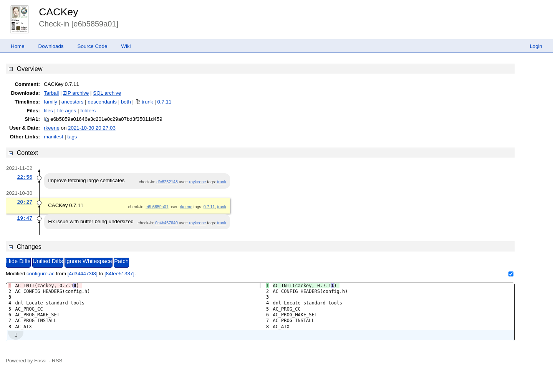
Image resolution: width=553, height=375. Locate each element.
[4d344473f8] (83, 273)
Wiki (126, 46)
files (48, 110)
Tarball (51, 93)
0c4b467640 (166, 222)
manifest (53, 137)
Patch (121, 261)
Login (536, 46)
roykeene (197, 181)
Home (18, 46)
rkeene (52, 128)
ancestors (72, 102)
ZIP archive (76, 93)
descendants (102, 102)
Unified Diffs (48, 261)
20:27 (24, 202)
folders (88, 110)
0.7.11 (164, 102)
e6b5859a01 (157, 206)
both (126, 102)
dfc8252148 (167, 181)
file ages (66, 110)
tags (72, 137)
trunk (147, 102)
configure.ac (40, 273)
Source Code (93, 46)
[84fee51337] (119, 273)
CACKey (58, 12)
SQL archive (107, 93)
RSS (57, 360)
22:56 (24, 177)
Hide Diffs (18, 261)
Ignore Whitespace (88, 261)
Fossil (41, 360)
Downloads (51, 46)
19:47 (24, 218)
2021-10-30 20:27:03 (92, 128)
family (50, 102)
